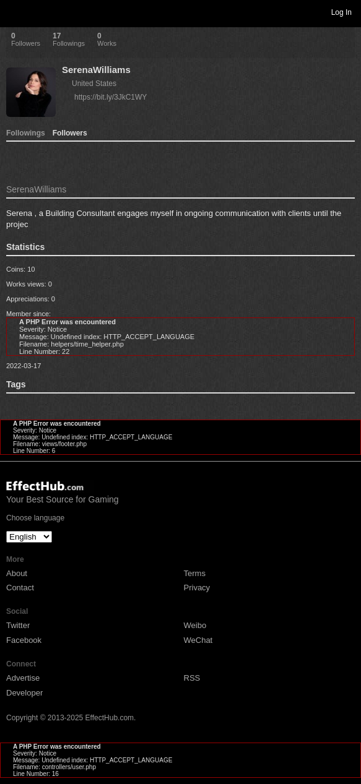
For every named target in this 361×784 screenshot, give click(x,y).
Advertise (23, 678)
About (16, 573)
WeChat (198, 640)
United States (94, 83)
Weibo (195, 625)
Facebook (23, 640)
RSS (192, 678)
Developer (24, 692)
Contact (20, 587)
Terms (195, 573)
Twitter (18, 625)
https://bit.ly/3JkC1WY (110, 97)
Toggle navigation (15, 12)
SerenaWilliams (96, 69)
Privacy (197, 587)
